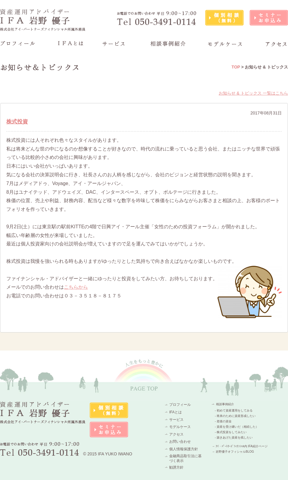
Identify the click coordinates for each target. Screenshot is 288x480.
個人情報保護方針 (183, 449)
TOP (236, 67)
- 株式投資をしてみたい (231, 432)
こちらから (76, 287)
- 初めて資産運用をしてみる (234, 410)
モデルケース (180, 427)
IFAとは (175, 412)
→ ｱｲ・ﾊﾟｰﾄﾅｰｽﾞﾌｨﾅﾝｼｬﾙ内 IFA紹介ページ (240, 446)
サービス (176, 420)
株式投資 (17, 122)
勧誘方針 (176, 467)
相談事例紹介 (225, 404)
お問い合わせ (180, 441)
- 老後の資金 (223, 421)
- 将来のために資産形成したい (235, 416)
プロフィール (180, 405)
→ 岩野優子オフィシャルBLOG (233, 451)
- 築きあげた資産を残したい (234, 437)
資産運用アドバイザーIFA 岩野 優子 (43, 20)
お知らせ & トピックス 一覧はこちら (253, 93)
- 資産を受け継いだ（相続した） (237, 426)
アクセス (176, 434)
